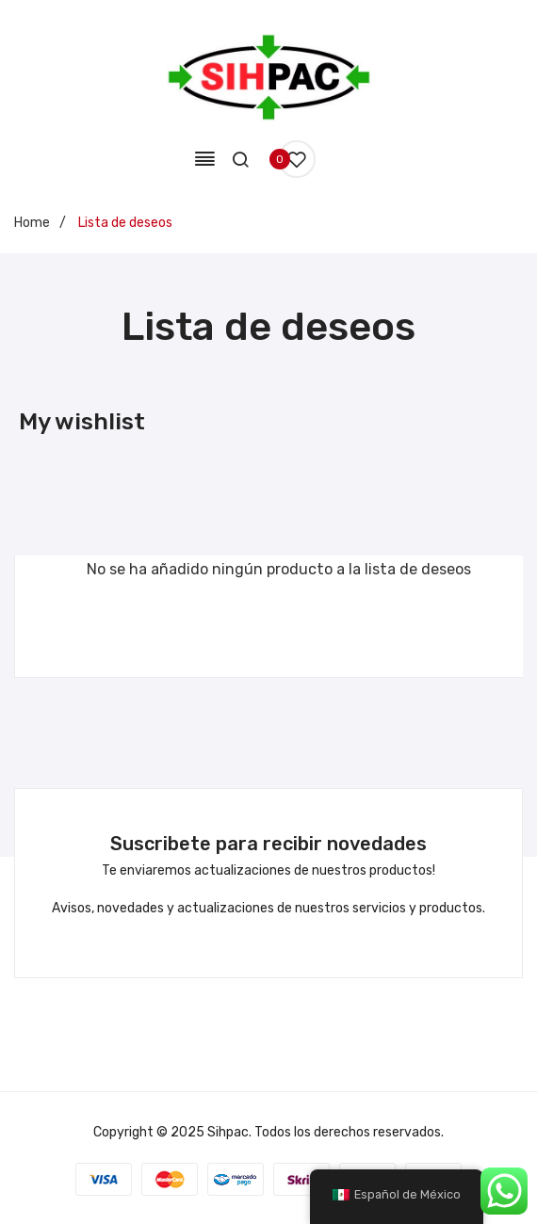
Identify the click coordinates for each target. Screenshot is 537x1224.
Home (32, 223)
